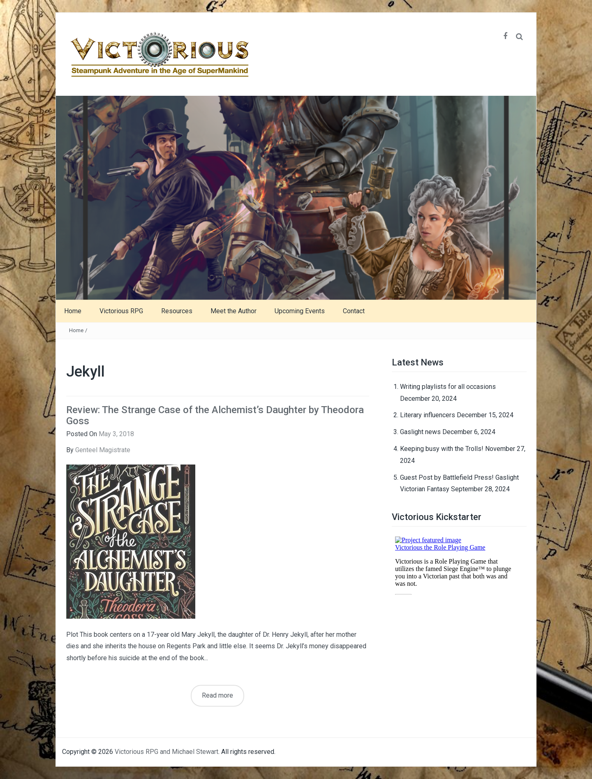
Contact (354, 311)
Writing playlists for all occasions (448, 387)
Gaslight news (420, 432)
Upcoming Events (300, 311)
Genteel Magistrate (102, 450)
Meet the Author (233, 311)
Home (72, 311)
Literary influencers (427, 415)
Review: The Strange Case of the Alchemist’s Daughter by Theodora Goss (215, 415)
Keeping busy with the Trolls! (441, 449)
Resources (176, 311)
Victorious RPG (121, 311)
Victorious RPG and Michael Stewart (166, 752)
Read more (217, 695)
